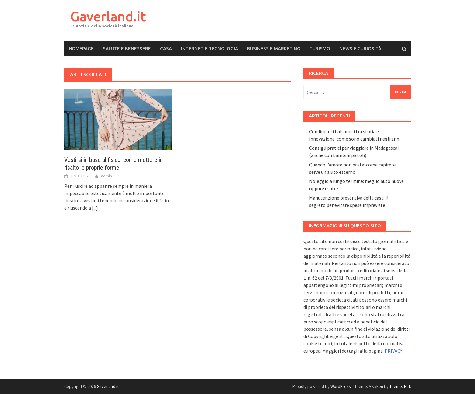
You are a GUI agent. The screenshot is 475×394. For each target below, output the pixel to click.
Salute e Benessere (127, 48)
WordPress (340, 386)
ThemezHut (399, 386)
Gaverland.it (108, 16)
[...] (95, 208)
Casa (166, 48)
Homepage (81, 48)
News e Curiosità (360, 48)
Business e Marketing (273, 48)
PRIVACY (393, 351)
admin (106, 176)
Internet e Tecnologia (209, 48)
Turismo (319, 48)
